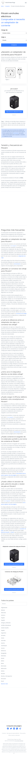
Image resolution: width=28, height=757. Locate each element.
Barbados (3, 656)
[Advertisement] (14, 209)
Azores (3, 648)
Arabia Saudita (5, 628)
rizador (12, 532)
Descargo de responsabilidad (13, 733)
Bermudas (3, 666)
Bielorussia (3, 668)
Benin (2, 663)
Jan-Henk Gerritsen (19, 740)
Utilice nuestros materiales (14, 735)
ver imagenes (13, 245)
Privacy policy (23, 733)
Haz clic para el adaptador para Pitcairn (14, 564)
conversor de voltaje (21, 313)
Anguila (3, 620)
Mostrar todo (4, 684)
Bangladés (3, 653)
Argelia (3, 630)
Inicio (2, 6)
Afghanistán (4, 607)
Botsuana (3, 678)
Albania (3, 610)
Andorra (3, 615)
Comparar (14, 45)
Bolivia (2, 671)
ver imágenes (7, 501)
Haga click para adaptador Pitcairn (14, 111)
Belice (2, 661)
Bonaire (3, 673)
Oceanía (7, 6)
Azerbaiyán (4, 645)
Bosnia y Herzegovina (6, 676)
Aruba (2, 638)
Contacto (4, 733)
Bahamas (3, 650)
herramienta (16, 133)
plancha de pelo (5, 532)
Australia (3, 640)
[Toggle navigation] (26, 2)
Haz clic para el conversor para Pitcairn (14, 589)
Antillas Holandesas (6, 625)
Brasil (2, 681)
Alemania (3, 612)
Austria (3, 643)
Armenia (3, 635)
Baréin (2, 658)
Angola (3, 617)
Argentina (3, 633)
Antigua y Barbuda (5, 622)
